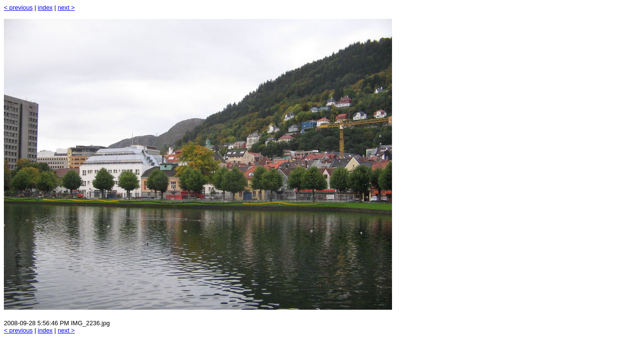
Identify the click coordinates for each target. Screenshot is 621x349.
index (45, 7)
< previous (18, 7)
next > (66, 7)
